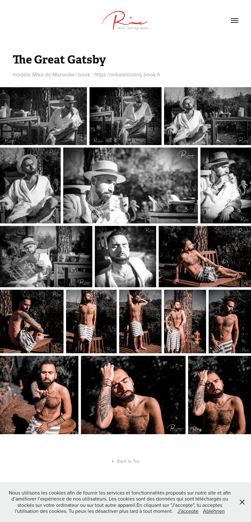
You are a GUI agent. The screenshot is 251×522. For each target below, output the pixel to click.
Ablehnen (214, 510)
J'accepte (188, 510)
